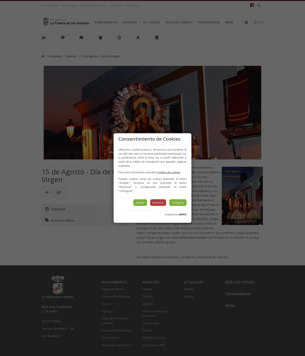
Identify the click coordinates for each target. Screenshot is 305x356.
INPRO (183, 214)
